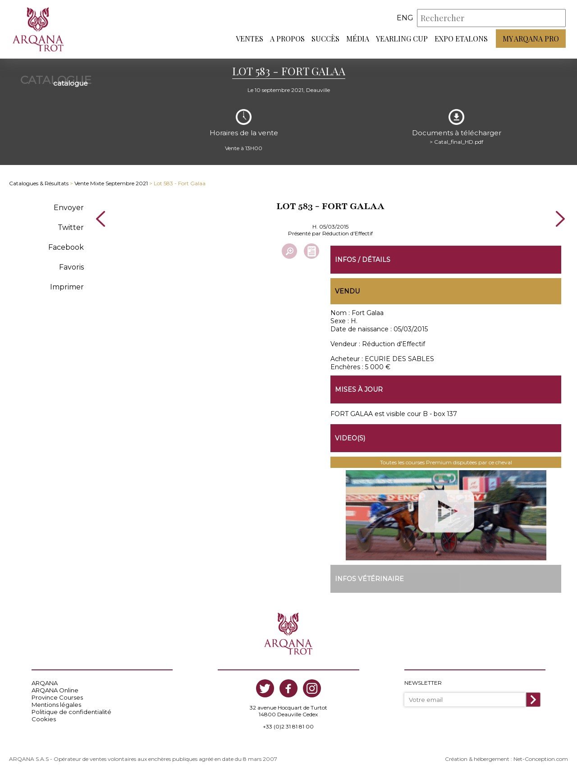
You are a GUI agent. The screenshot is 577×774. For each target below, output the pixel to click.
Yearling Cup (402, 38)
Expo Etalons (461, 38)
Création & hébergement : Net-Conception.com (506, 759)
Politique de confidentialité (71, 711)
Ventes (249, 38)
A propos (287, 38)
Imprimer (67, 287)
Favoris (71, 267)
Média (357, 38)
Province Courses (57, 697)
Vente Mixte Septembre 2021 (111, 183)
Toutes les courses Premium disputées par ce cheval (446, 462)
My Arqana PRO (531, 38)
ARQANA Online (55, 690)
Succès (325, 38)
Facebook (66, 247)
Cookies (44, 719)
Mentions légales (56, 704)
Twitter (71, 227)
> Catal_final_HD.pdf (456, 141)
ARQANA (45, 683)
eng (405, 18)
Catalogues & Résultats (39, 183)
